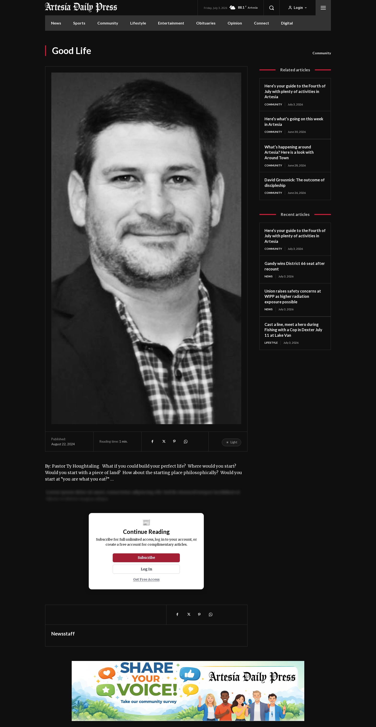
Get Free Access (146, 580)
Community (321, 53)
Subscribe (146, 558)
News (268, 277)
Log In (146, 569)
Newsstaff (63, 633)
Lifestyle (271, 344)
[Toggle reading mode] (231, 442)
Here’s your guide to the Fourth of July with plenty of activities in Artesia (294, 91)
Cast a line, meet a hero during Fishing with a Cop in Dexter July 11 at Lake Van (293, 331)
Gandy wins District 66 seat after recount (291, 267)
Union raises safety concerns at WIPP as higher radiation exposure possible (292, 297)
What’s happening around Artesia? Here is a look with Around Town (290, 152)
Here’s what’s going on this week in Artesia (290, 121)
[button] (271, 7)
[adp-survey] (188, 691)
